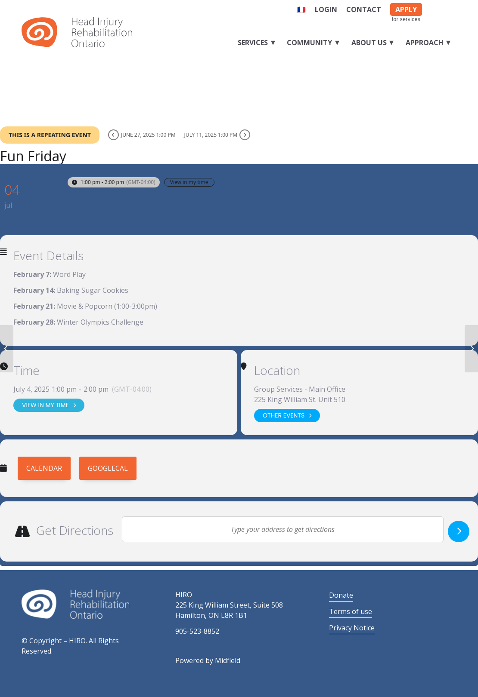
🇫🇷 (301, 9)
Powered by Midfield (207, 660)
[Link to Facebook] (437, 7)
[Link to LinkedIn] (450, 7)
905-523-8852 (197, 631)
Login (326, 9)
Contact (363, 9)
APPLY (406, 9)
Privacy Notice (352, 628)
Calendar (44, 468)
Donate (341, 595)
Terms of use (350, 611)
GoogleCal (108, 468)
